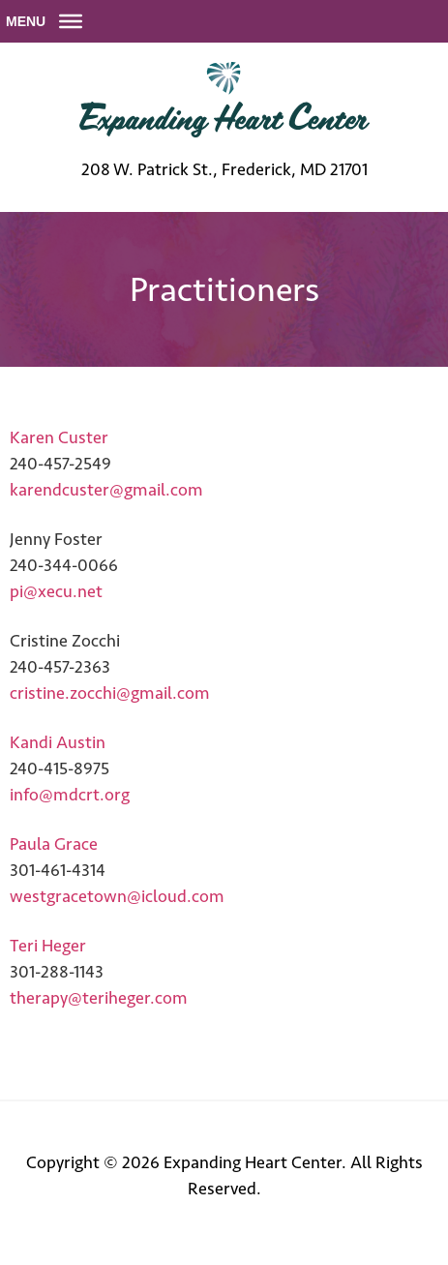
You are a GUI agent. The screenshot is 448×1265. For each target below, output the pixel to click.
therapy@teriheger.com (99, 998)
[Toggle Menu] (70, 21)
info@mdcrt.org (70, 794)
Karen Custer (59, 437)
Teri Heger (48, 945)
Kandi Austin (57, 742)
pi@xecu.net (56, 591)
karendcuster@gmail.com (106, 489)
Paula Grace (54, 844)
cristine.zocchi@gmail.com (110, 693)
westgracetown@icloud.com (117, 896)
